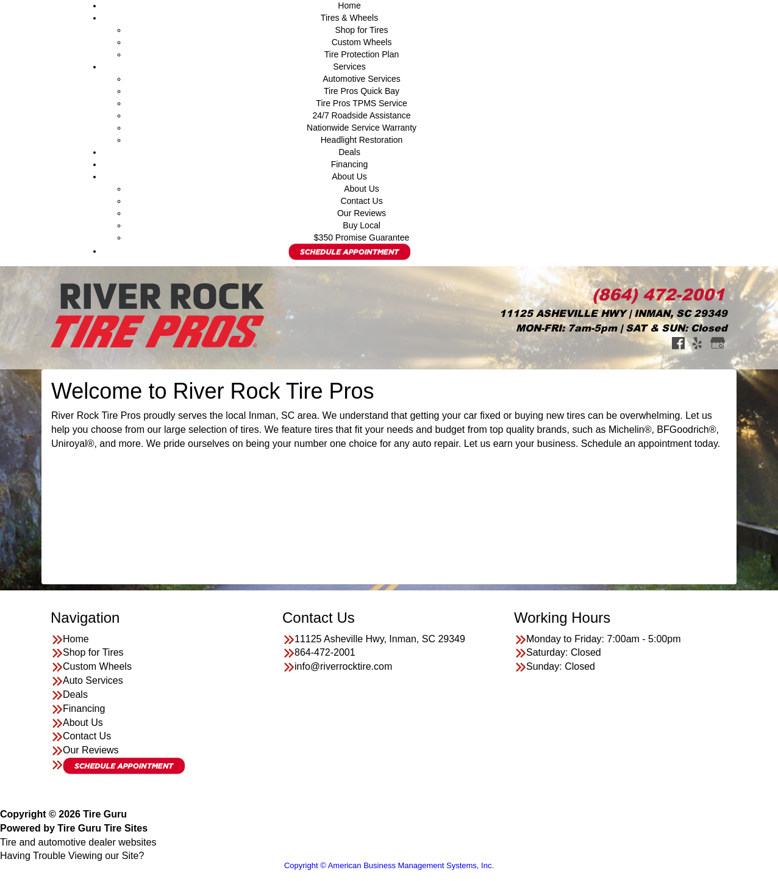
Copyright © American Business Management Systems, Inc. (389, 865)
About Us (349, 176)
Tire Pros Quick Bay (361, 91)
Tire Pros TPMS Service (361, 103)
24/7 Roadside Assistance (361, 115)
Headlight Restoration (362, 140)
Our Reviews (361, 213)
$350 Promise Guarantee (361, 237)
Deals (349, 152)
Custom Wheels (362, 42)
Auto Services (93, 680)
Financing (349, 164)
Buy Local (361, 225)
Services (349, 66)
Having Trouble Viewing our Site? (72, 855)
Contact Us (361, 201)
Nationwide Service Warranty (361, 127)
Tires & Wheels (349, 18)
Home (349, 5)
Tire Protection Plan (361, 54)
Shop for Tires (361, 30)
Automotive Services (362, 79)
